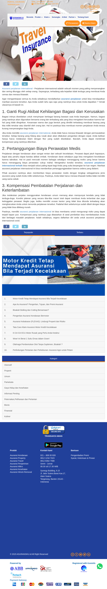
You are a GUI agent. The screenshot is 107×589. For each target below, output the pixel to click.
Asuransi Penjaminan (19, 464)
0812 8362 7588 (47, 461)
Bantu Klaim (88, 23)
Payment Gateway (18, 580)
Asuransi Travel (16, 461)
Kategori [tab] (53, 358)
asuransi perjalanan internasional (35, 211)
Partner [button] (72, 17)
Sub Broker (94, 11)
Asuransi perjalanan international (17, 88)
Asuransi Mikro (16, 466)
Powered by (15, 563)
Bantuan (75, 450)
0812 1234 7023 (53, 4)
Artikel (64, 17)
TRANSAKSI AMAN (53, 436)
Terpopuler (28, 232)
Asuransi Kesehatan (18, 469)
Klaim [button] (47, 17)
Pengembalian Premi (80, 455)
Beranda (29, 17)
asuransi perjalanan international (35, 133)
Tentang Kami (83, 17)
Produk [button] (38, 17)
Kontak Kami (46, 450)
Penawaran (72, 23)
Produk (13, 450)
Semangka (56, 17)
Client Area (94, 9)
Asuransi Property (17, 458)
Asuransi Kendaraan (19, 455)
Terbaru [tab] (79, 232)
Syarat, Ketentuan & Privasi (83, 458)
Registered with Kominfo (83, 563)
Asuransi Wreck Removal (21, 472)
